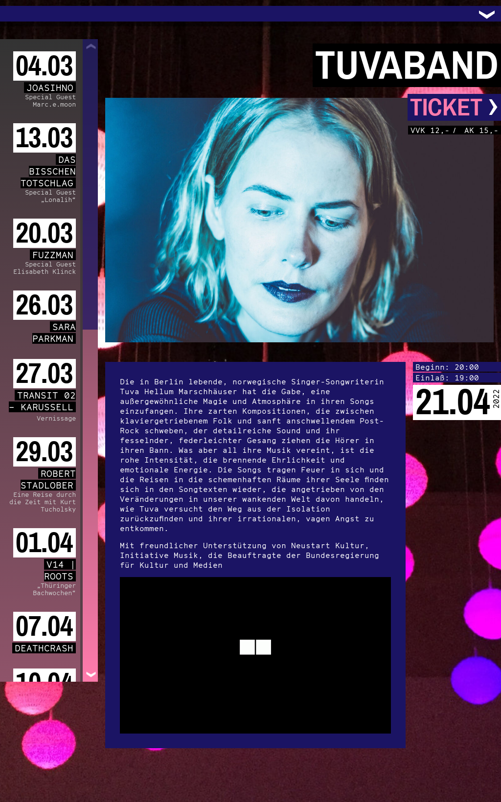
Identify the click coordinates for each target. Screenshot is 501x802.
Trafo (19, 14)
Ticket (454, 107)
